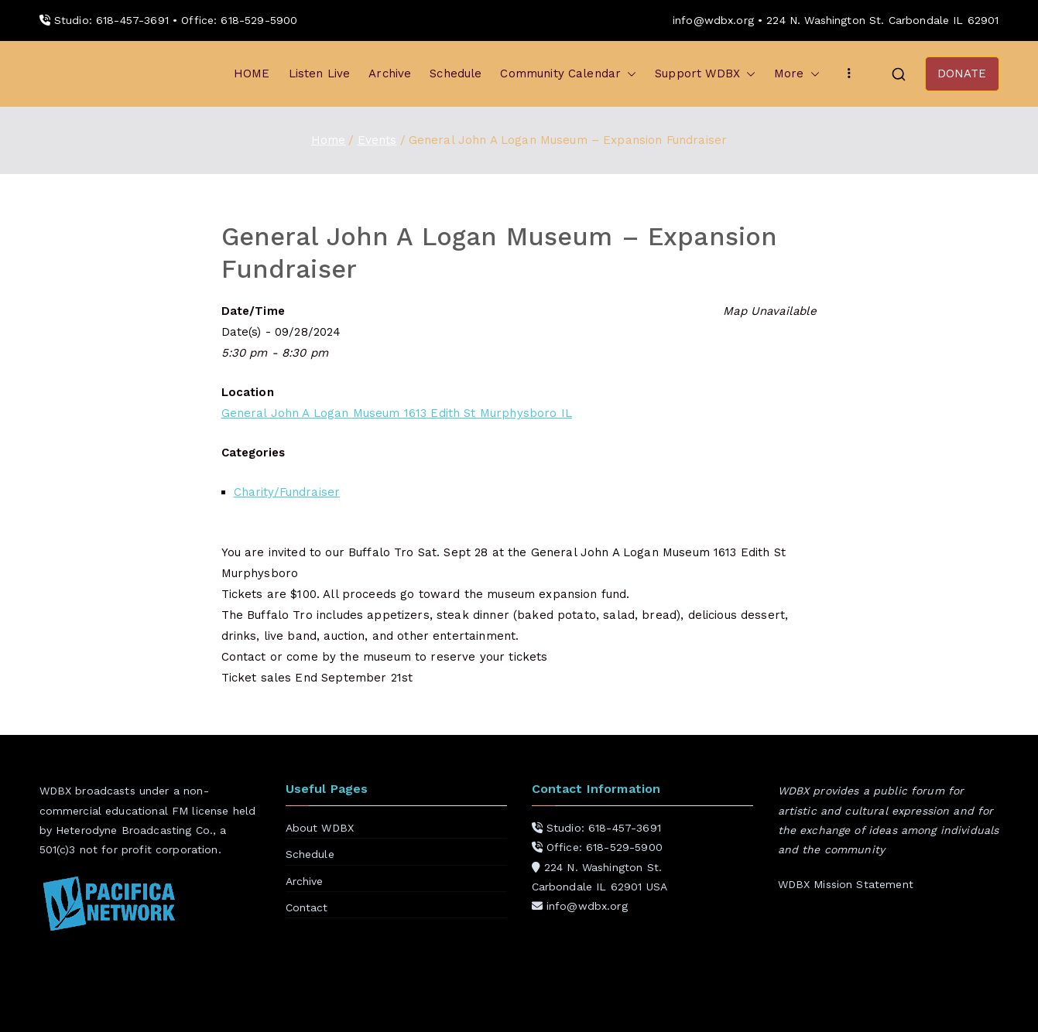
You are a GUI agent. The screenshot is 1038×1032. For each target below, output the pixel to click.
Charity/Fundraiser (287, 492)
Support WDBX (705, 73)
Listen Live (320, 73)
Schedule (455, 73)
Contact (307, 907)
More (797, 73)
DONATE (962, 73)
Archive (389, 73)
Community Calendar (568, 73)
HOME (252, 73)
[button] (628, 73)
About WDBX (320, 828)
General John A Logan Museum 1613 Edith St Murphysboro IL (396, 413)
